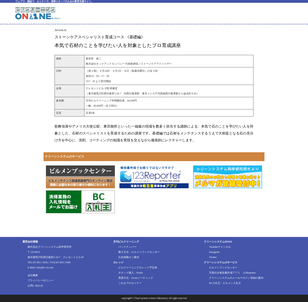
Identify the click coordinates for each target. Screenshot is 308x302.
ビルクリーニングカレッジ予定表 (137, 267)
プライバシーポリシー (40, 280)
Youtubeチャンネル (220, 246)
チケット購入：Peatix (130, 272)
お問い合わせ (35, 285)
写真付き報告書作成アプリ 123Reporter (232, 272)
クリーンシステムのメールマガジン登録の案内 (236, 277)
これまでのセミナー (130, 283)
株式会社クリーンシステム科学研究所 (50, 246)
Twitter (212, 257)
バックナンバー (127, 246)
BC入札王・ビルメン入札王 (225, 283)
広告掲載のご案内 (128, 257)
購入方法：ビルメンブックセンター (139, 252)
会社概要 (33, 275)
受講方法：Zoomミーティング (135, 277)
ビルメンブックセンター (223, 267)
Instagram (214, 252)
